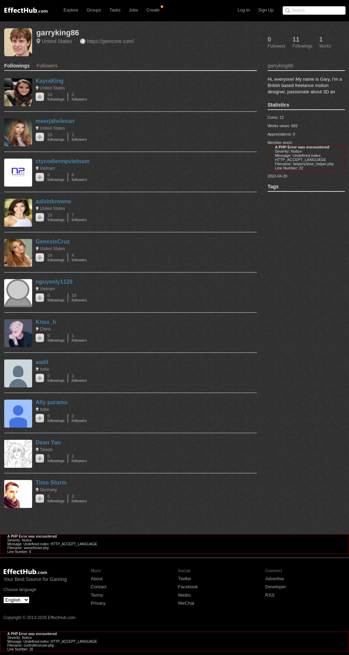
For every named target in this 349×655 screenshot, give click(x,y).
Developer (275, 586)
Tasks (114, 10)
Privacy (98, 603)
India (44, 369)
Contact (98, 586)
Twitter (184, 578)
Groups (94, 10)
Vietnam (47, 168)
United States (57, 41)
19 (79, 297)
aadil (42, 362)
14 (55, 97)
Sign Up (266, 10)
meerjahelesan (55, 121)
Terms (97, 595)
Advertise (274, 578)
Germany (48, 489)
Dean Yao (48, 442)
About (97, 578)
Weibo (184, 595)
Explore (71, 10)
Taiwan (46, 449)
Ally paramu (52, 402)
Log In (244, 10)
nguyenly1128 (54, 282)
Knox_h (46, 322)
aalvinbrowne (53, 201)
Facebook (188, 586)
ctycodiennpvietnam (63, 161)
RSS (270, 595)
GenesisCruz (53, 242)
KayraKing (50, 81)
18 (55, 257)
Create (153, 10)
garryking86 (57, 32)
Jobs (133, 10)
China (45, 329)
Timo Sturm (51, 483)
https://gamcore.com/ (110, 41)
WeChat (186, 603)
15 (55, 137)
